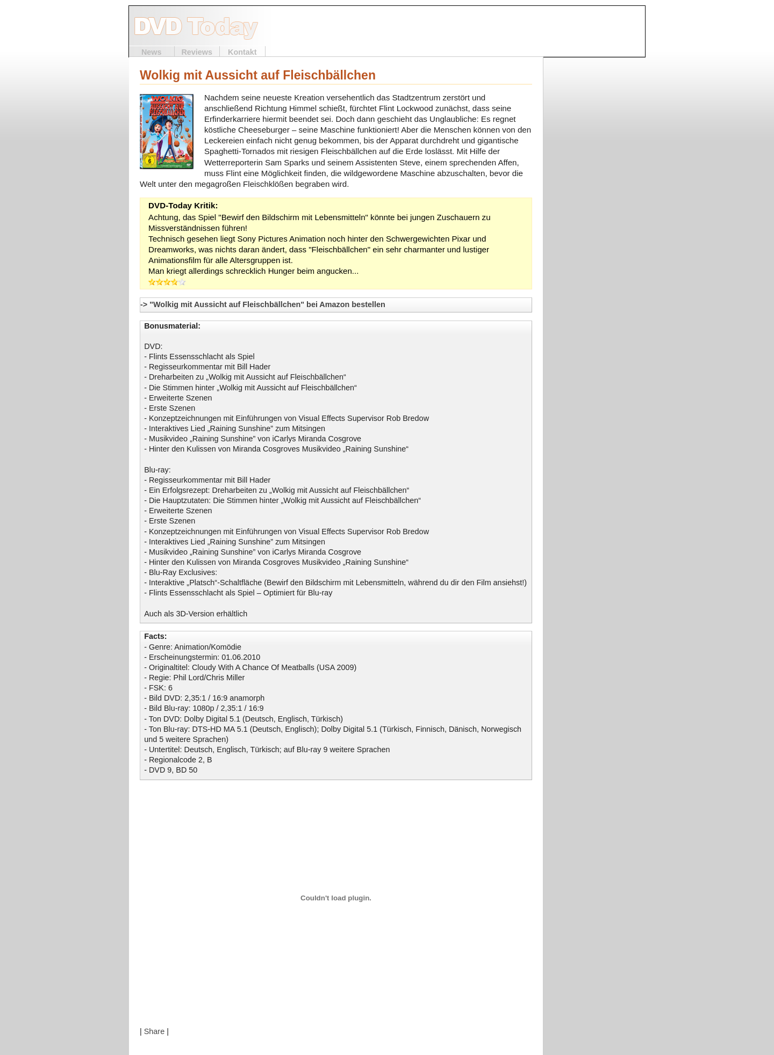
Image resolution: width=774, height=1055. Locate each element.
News (151, 52)
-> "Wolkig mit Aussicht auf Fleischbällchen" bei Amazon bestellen (262, 304)
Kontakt (242, 52)
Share (154, 1031)
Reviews (196, 52)
